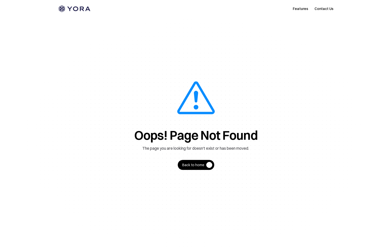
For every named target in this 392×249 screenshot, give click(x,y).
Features (300, 8)
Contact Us (324, 8)
